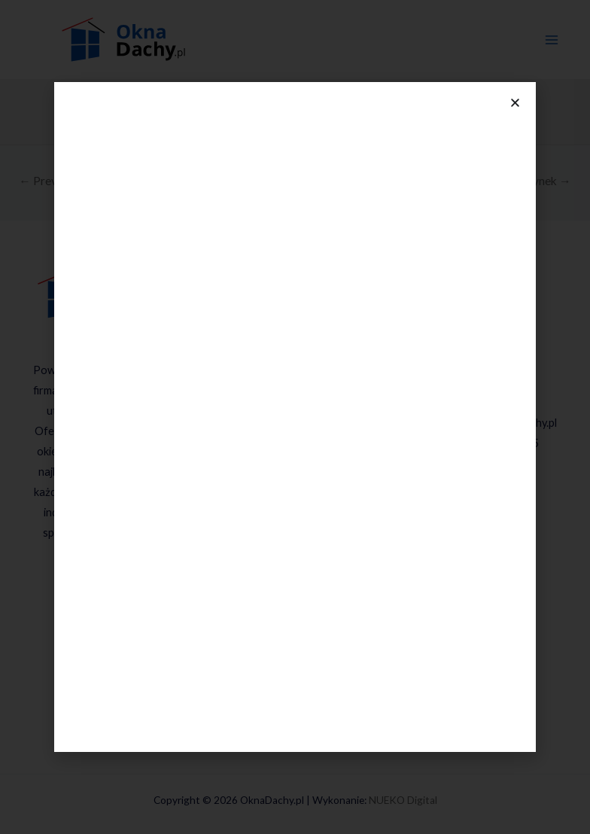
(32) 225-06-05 (503, 443)
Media (294, 657)
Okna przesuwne (310, 369)
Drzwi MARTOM (310, 453)
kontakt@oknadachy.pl (501, 422)
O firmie (294, 677)
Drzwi (302, 409)
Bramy (302, 534)
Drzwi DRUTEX (310, 433)
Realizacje (295, 637)
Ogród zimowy (302, 575)
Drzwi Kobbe (310, 494)
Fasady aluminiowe (302, 555)
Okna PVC (310, 389)
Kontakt (295, 718)
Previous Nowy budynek (88, 180)
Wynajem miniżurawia (302, 616)
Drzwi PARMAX (309, 473)
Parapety (302, 595)
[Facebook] (106, 575)
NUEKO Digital (403, 800)
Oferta (295, 302)
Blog (295, 698)
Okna (302, 325)
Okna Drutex (310, 348)
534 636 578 (499, 362)
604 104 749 (502, 382)
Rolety (302, 514)
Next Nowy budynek (511, 180)
